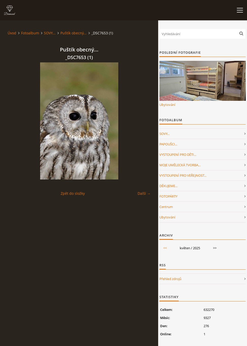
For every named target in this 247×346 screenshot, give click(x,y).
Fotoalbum (30, 33)
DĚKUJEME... (168, 186)
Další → (144, 193)
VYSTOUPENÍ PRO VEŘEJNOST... (182, 175)
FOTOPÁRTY (168, 196)
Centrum (166, 206)
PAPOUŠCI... (168, 144)
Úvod (12, 33)
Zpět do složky (73, 193)
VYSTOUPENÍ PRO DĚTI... (177, 154)
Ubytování (167, 104)
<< (165, 248)
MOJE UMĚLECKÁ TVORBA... (180, 165)
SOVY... (50, 33)
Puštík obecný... (73, 33)
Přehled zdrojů (170, 278)
